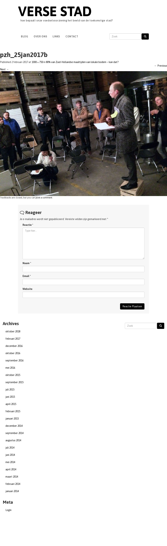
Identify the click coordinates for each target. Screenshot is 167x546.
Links (56, 36)
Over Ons (40, 36)
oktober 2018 (12, 331)
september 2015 (14, 382)
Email (26, 276)
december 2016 (14, 346)
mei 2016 (10, 367)
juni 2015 (10, 396)
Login (8, 510)
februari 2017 (12, 338)
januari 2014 (12, 491)
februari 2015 (12, 411)
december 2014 (14, 425)
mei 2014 (10, 462)
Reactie (28, 224)
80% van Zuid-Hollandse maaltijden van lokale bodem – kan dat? (82, 62)
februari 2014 (12, 483)
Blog (24, 36)
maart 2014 (11, 476)
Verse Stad (55, 11)
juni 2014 (10, 454)
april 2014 (10, 469)
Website (27, 289)
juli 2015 (9, 389)
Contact (71, 36)
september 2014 (14, 433)
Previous (160, 65)
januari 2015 (12, 418)
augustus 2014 (13, 440)
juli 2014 (9, 447)
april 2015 (10, 404)
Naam (26, 263)
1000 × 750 (37, 62)
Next (4, 69)
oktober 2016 (12, 353)
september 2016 (14, 360)
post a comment (44, 197)
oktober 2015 (12, 375)
